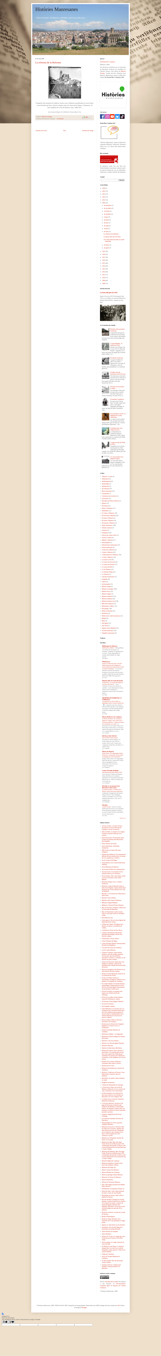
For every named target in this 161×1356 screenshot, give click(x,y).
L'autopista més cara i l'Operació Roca (116, 429)
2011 (103, 275)
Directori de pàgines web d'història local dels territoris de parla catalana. (113, 970)
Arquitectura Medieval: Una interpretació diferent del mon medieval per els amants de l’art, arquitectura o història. (114, 856)
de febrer (106, 245)
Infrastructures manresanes (109, 545)
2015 (104, 263)
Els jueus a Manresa (107, 520)
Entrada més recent (41, 130)
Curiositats (105, 498)
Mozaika (105, 805)
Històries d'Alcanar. (107, 1045)
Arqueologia (105, 484)
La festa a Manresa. (107, 557)
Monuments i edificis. (108, 606)
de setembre (107, 214)
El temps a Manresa (107, 518)
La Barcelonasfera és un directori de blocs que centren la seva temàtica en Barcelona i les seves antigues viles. (112, 1095)
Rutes (103, 621)
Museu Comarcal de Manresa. (110, 1170)
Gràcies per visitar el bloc (109, 535)
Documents (105, 506)
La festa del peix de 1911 (108, 293)
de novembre (108, 208)
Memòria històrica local (109, 601)
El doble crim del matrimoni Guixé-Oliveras (117, 373)
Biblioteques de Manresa (109, 646)
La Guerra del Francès (108, 564)
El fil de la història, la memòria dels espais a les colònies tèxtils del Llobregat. (112, 993)
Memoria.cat (106, 661)
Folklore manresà (107, 528)
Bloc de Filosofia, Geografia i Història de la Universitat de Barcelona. (114, 908)
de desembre (108, 205)
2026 (104, 188)
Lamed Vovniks (106, 807)
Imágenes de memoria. (108, 1082)
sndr (118, 1305)
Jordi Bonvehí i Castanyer (107, 62)
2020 (104, 203)
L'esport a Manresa (107, 552)
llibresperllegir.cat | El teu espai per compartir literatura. (112, 1123)
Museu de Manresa (108, 751)
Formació (104, 530)
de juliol (106, 220)
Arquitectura (105, 486)
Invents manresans (107, 547)
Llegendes (105, 579)
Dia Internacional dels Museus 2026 (112, 772)
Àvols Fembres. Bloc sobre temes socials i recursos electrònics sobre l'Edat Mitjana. (113, 877)
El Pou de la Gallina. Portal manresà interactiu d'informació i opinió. (112, 998)
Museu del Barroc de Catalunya (112, 717)
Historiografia (106, 542)
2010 (104, 277)
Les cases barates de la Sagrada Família (116, 457)
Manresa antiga (106, 586)
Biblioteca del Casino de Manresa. (112, 900)
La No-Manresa (106, 569)
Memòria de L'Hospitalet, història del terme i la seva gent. (112, 1138)
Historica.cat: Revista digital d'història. (113, 1043)
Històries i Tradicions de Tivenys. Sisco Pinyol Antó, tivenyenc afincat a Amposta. (113, 1074)
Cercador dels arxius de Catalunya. (112, 947)
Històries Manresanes (56, 9)
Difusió (104, 503)
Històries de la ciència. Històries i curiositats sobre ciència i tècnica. (111, 1062)
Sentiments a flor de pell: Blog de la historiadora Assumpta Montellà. (112, 1228)
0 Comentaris (60, 118)
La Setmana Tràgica (107, 572)
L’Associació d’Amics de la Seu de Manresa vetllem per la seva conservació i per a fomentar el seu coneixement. (113, 1089)
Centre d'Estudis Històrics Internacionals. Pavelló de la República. (114, 944)
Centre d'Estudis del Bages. (110, 941)
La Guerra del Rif (107, 567)
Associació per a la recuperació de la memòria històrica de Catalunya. (112, 872)
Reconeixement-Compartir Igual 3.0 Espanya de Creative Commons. (113, 1285)
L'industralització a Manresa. (110, 554)
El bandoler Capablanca (117, 399)
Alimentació (105, 479)
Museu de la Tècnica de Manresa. (111, 1177)
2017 (104, 257)
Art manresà (105, 488)
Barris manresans (107, 491)
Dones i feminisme (107, 508)
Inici (64, 130)
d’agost (106, 217)
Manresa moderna (107, 598)
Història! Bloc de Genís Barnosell (112, 680)
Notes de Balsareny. (107, 1179)
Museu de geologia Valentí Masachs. (112, 1175)
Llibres (104, 581)
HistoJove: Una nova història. (110, 1041)
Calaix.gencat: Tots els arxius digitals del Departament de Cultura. (113, 921)
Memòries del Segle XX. (109, 1167)
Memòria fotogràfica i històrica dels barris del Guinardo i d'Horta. (112, 1164)
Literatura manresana (108, 576)
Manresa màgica (106, 594)
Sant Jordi (105, 625)
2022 (104, 197)
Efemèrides (105, 511)
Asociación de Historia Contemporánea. (113, 869)
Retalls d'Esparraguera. (108, 1216)
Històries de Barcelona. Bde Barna (112, 1048)
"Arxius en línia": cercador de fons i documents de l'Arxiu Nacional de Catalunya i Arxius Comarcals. (112, 827)
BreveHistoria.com (107, 917)
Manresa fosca (106, 591)
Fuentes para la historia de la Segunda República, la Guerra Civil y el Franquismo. (113, 1025)
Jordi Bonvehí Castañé (111, 1281)
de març (106, 231)
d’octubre (107, 211)
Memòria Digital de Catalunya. (111, 1161)
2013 (104, 269)
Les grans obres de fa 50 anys (112, 237)
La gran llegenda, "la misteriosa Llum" (116, 344)
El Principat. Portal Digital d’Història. (113, 1001)
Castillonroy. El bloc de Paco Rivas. (112, 930)
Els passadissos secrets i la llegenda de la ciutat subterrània (118, 415)
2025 (104, 191)
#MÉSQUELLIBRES (108, 648)
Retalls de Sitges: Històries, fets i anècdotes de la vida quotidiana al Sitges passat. (113, 1220)
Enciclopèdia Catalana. (108, 1006)
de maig (106, 226)
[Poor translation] (11, 1322)
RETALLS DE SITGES (109, 736)
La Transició (105, 574)
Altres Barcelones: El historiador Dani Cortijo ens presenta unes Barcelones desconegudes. (113, 839)
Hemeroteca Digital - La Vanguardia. (112, 1034)
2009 (104, 280)
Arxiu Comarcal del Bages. (109, 860)
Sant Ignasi (105, 623)
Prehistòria (105, 613)
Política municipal (107, 611)
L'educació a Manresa (108, 550)
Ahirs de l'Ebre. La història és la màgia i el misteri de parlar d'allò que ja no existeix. (113, 833)
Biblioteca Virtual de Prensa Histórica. (113, 905)
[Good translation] (5, 1322)
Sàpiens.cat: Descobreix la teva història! (113, 1225)
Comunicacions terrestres (109, 496)
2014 (104, 266)
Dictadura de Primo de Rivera (110, 501)
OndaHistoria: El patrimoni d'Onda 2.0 (113, 1189)
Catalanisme (105, 493)
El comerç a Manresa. (108, 513)
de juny (106, 223)
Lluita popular (106, 584)
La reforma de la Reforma (48, 62)
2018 (104, 254)
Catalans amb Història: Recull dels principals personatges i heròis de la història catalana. (112, 934)
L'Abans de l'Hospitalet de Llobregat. (112, 1085)
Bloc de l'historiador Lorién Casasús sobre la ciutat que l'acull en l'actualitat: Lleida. (113, 913)
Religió (104, 618)
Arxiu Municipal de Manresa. (110, 867)
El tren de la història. (108, 1004)
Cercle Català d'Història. (109, 950)
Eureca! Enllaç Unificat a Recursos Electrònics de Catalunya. (112, 1020)
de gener (106, 248)
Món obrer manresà (107, 603)
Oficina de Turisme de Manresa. (111, 1182)
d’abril (106, 228)
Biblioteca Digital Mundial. (110, 902)
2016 (104, 260)
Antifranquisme (106, 481)
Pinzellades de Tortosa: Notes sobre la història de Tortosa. (113, 1196)
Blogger (84, 1307)
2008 (104, 283)
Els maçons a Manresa (108, 523)
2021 (104, 200)
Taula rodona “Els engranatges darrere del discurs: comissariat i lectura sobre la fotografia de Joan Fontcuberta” (112, 755)
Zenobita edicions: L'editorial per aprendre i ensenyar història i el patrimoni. (111, 1266)
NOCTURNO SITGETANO (110, 738)
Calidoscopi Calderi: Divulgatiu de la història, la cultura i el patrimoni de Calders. (112, 926)
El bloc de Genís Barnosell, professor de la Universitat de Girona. (113, 974)
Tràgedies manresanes (108, 633)
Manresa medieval (107, 596)
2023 (104, 194)
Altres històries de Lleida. (109, 843)
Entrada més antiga (87, 130)
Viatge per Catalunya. (108, 1254)
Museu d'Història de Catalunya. (111, 1172)
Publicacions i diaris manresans (111, 616)
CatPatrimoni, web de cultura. (110, 938)
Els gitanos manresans (116, 358)
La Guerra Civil (106, 559)
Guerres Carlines (107, 537)
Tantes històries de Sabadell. (110, 1231)
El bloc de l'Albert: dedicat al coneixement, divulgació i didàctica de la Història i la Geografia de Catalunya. (113, 979)
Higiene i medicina (107, 540)
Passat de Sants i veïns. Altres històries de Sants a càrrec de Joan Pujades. (113, 1192)
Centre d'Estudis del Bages (110, 770)
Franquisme (105, 532)
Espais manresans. (107, 525)
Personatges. (105, 608)
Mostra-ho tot (123, 818)
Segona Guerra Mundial (109, 628)
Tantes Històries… (107, 1234)
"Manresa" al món (107, 476)
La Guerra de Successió (109, 562)
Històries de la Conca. (108, 1065)
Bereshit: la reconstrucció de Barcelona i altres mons (111, 786)
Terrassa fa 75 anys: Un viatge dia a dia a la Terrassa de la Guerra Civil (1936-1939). (113, 1238)
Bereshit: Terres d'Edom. (109, 898)
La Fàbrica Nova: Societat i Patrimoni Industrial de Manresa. (113, 1100)
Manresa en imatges (47, 116)
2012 (104, 272)
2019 (104, 251)
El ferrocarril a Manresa (109, 515)
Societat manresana (107, 630)
